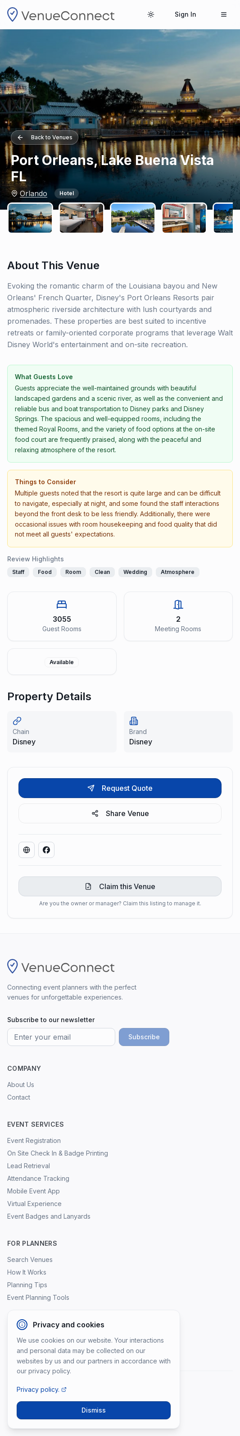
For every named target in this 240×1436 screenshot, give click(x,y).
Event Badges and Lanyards (49, 1216)
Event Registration (34, 1140)
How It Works (26, 1272)
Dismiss (94, 1410)
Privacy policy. (42, 1389)
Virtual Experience (34, 1203)
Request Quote (120, 788)
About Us (20, 1084)
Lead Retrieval (28, 1166)
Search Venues (30, 1259)
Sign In (185, 14)
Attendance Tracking (38, 1178)
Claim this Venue (120, 886)
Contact (18, 1097)
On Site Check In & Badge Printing (57, 1153)
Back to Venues (44, 137)
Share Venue (120, 813)
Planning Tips (27, 1285)
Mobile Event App (33, 1191)
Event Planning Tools (38, 1297)
